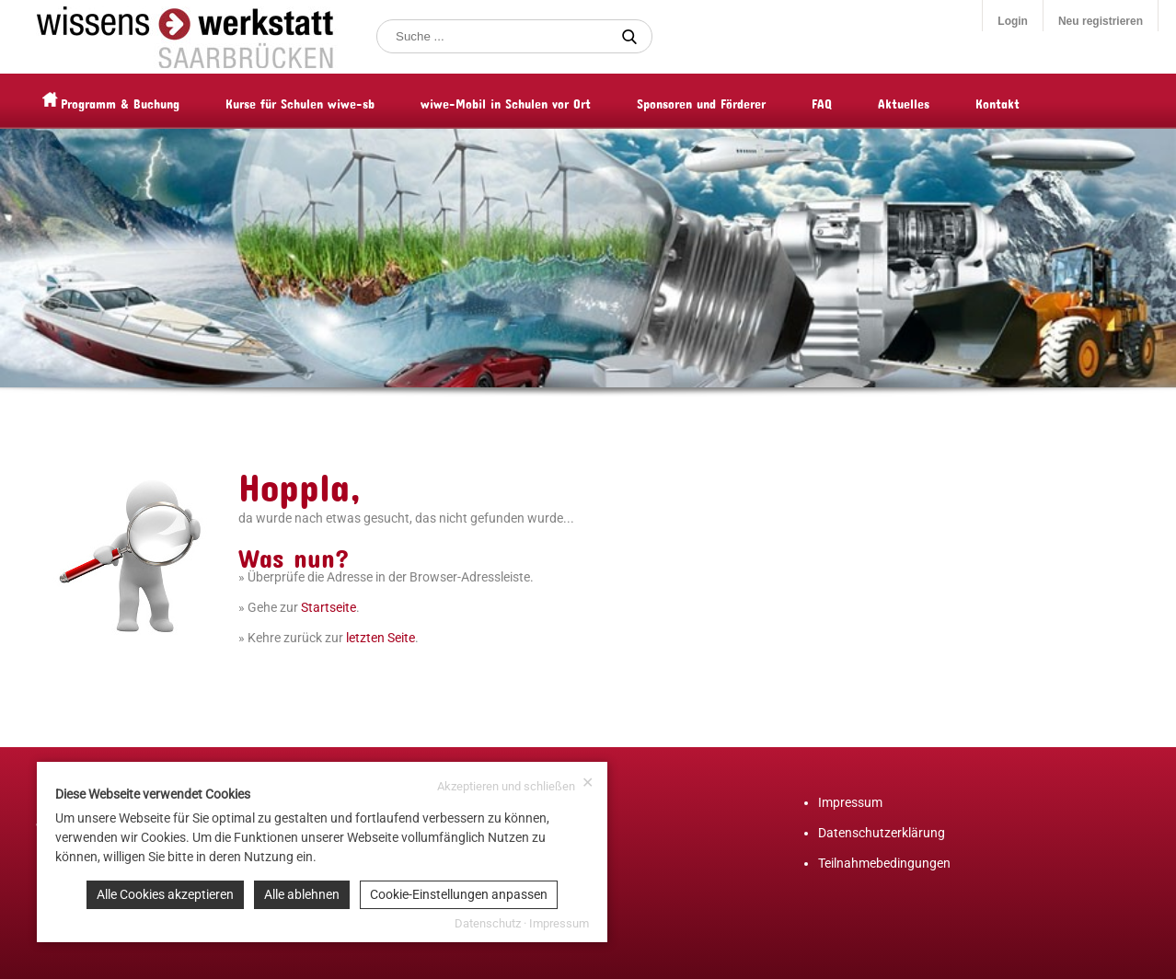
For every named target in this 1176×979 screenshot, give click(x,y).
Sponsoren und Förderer (736, 101)
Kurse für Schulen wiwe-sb (334, 101)
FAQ (857, 101)
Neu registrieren (1100, 21)
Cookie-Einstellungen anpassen (459, 894)
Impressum (850, 802)
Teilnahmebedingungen (884, 863)
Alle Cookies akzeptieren (165, 894)
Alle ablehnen (302, 894)
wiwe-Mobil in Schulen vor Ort (540, 101)
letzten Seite (380, 637)
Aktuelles (938, 101)
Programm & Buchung (155, 101)
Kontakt (1032, 101)
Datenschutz (488, 923)
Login (1012, 21)
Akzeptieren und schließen (515, 784)
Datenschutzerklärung (881, 832)
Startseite (328, 607)
